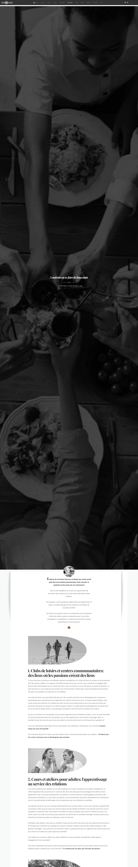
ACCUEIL (35, 2)
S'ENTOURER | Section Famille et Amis (70, 286)
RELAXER (89, 2)
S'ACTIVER (43, 2)
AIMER (76, 2)
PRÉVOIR (55, 2)
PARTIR (49, 2)
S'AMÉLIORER (62, 2)
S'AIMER (82, 2)
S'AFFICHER (95, 2)
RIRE (101, 2)
